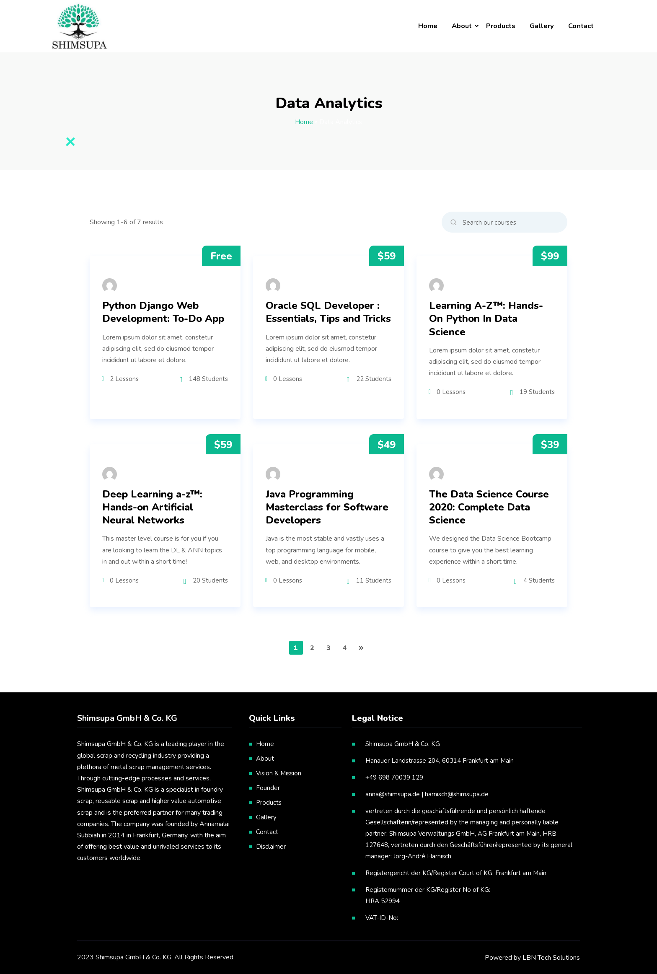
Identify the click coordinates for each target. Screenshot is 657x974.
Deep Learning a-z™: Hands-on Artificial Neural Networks (152, 507)
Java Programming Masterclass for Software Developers (327, 507)
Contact (581, 26)
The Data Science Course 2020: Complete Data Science (489, 507)
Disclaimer (271, 846)
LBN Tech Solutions (551, 957)
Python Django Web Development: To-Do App (163, 312)
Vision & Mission (278, 773)
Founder (268, 788)
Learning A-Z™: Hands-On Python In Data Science (486, 318)
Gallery (542, 26)
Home (427, 26)
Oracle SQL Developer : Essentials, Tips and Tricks (328, 312)
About (462, 26)
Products (500, 26)
